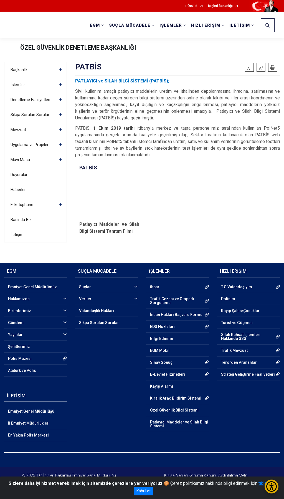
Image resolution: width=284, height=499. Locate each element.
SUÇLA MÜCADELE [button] (129, 25)
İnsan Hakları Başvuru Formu (176, 314)
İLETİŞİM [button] (239, 25)
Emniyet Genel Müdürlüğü (31, 411)
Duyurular (19, 174)
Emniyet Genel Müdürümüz (32, 287)
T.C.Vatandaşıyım (236, 287)
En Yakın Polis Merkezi (28, 435)
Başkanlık (19, 69)
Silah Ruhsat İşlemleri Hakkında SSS (240, 336)
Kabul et (143, 491)
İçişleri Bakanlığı (220, 6)
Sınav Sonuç (161, 362)
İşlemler (18, 84)
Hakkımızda (19, 299)
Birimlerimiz (19, 311)
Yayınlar (15, 334)
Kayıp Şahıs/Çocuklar (240, 311)
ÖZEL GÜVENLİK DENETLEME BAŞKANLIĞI (78, 47)
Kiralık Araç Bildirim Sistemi (175, 398)
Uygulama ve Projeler (30, 144)
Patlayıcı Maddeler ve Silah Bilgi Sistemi (179, 424)
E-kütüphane (22, 204)
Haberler (18, 189)
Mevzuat (18, 129)
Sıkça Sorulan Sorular (30, 114)
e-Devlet (190, 6)
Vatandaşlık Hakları (96, 311)
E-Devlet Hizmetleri (167, 374)
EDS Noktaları (162, 326)
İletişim (17, 234)
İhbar (154, 287)
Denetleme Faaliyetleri (30, 99)
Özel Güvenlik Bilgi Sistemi (174, 410)
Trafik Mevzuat (234, 350)
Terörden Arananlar (239, 362)
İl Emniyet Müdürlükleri (29, 423)
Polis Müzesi (20, 358)
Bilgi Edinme (161, 338)
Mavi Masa (20, 159)
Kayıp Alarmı (161, 386)
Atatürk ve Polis (22, 370)
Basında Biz (21, 219)
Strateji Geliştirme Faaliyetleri (248, 374)
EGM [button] (95, 25)
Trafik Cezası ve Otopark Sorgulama (172, 301)
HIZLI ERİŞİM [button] (205, 25)
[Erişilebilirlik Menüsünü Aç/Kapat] (271, 486)
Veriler (85, 299)
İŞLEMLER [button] (170, 25)
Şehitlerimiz (19, 346)
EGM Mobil (159, 350)
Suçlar (85, 287)
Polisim (228, 299)
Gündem (16, 322)
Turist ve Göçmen (237, 322)
